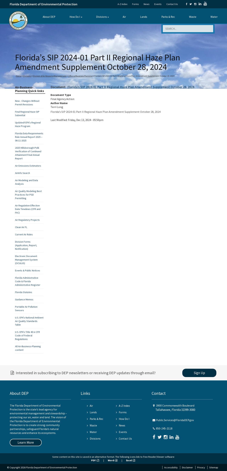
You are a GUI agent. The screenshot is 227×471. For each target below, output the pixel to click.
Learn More (26, 442)
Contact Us (172, 4)
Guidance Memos (24, 299)
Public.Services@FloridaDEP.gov (175, 420)
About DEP (49, 16)
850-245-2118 (164, 428)
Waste (192, 16)
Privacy (201, 467)
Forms (135, 4)
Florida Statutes (23, 292)
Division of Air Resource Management (49, 76)
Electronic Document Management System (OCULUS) (26, 260)
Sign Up (199, 373)
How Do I (75, 16)
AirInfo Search (22, 173)
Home (18, 76)
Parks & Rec (168, 16)
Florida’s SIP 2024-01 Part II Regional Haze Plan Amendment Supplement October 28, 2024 (130, 87)
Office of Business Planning (80, 76)
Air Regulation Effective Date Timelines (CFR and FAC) (27, 209)
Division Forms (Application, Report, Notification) (26, 245)
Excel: (130, 460)
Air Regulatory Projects (27, 219)
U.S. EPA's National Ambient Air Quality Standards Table (29, 321)
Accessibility (171, 467)
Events (158, 4)
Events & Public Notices (27, 270)
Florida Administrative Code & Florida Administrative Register (27, 281)
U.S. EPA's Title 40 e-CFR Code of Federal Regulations (27, 335)
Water (214, 16)
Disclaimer (187, 467)
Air (124, 16)
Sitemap (213, 467)
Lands (143, 16)
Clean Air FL (21, 227)
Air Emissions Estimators (28, 165)
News (147, 4)
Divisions (101, 16)
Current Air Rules (24, 234)
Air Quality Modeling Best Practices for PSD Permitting (28, 195)
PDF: (95, 460)
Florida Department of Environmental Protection (43, 4)
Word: (112, 460)
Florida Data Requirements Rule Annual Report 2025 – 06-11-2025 (29, 137)
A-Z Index (122, 4)
